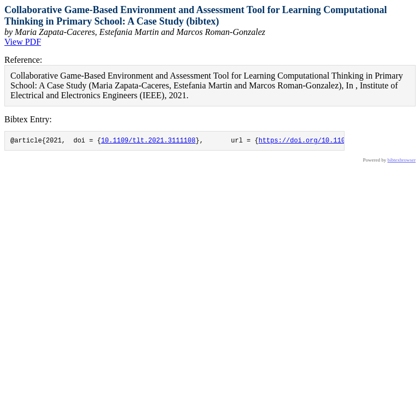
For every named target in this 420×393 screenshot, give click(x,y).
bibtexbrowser (402, 161)
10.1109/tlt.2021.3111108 (148, 141)
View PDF (22, 41)
